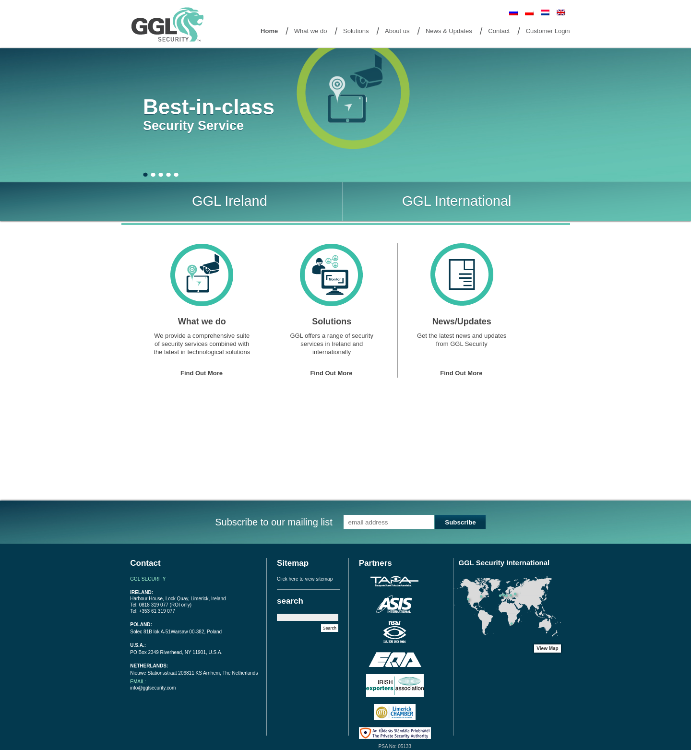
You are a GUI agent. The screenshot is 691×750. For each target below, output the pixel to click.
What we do (310, 31)
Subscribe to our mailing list (274, 522)
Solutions (356, 31)
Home (269, 31)
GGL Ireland (229, 201)
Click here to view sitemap (305, 579)
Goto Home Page (169, 25)
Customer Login (548, 31)
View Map (547, 648)
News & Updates (449, 31)
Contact (499, 31)
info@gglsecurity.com (153, 687)
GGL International (457, 201)
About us (397, 31)
